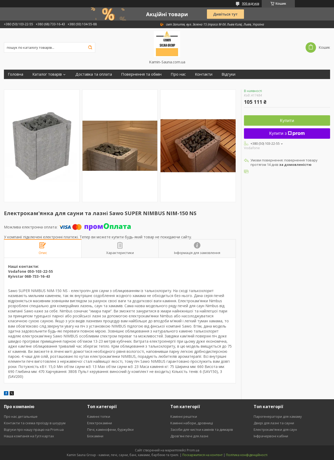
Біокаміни (95, 436)
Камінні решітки (183, 416)
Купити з (287, 133)
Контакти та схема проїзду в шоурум (34, 423)
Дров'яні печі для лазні (189, 436)
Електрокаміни (99, 423)
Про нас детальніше (21, 416)
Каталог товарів (47, 74)
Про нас (178, 74)
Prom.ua (193, 450)
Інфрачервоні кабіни (271, 436)
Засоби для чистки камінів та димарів (201, 429)
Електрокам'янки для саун (275, 429)
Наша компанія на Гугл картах (29, 436)
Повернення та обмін (141, 74)
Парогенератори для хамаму (278, 416)
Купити (287, 120)
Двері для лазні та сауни (274, 423)
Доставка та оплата (93, 74)
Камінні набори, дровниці (191, 423)
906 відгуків (250, 3)
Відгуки (228, 74)
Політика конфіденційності (246, 455)
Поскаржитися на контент (202, 455)
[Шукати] (90, 47)
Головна (15, 74)
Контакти (203, 74)
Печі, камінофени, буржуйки (110, 429)
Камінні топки (98, 416)
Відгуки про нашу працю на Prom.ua (34, 429)
